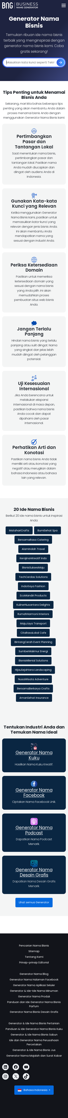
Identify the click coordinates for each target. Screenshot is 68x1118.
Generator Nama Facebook (34, 792)
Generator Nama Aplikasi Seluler (34, 985)
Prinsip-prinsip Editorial (34, 962)
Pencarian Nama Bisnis (34, 945)
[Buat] (61, 62)
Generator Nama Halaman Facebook (34, 979)
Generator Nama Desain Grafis (34, 872)
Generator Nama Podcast (34, 830)
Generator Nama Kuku (34, 755)
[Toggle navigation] (63, 5)
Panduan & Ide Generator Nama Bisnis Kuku (34, 1029)
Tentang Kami (34, 957)
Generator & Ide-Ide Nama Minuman (34, 991)
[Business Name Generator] (20, 5)
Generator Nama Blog (34, 974)
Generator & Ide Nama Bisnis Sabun (34, 1034)
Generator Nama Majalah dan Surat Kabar (34, 1056)
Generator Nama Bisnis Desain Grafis (34, 1012)
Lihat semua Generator (34, 902)
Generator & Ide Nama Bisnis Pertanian (34, 1023)
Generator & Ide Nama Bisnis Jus (34, 1050)
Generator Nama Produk (34, 996)
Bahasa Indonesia (33, 1090)
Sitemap (34, 951)
